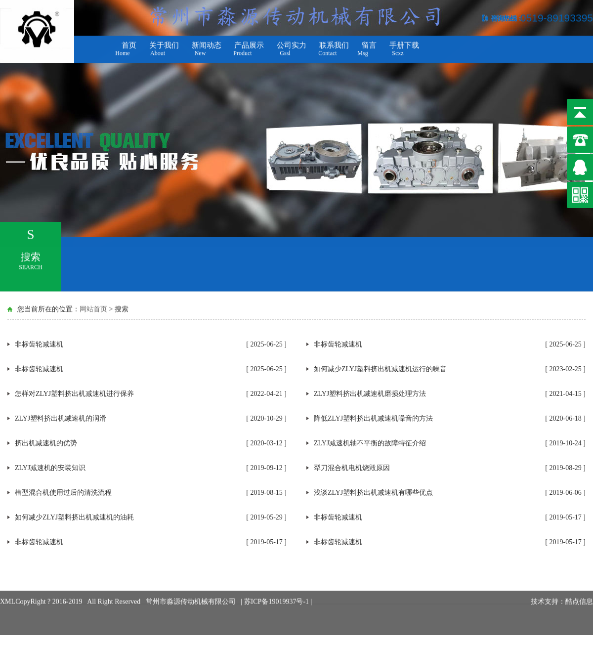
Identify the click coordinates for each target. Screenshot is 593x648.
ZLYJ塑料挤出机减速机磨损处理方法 (370, 393)
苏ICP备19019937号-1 (277, 591)
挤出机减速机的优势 (46, 443)
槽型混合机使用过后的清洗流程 (63, 492)
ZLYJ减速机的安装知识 (50, 468)
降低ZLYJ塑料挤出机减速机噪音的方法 (373, 418)
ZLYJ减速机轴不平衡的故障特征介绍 (370, 443)
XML (7, 591)
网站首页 (93, 308)
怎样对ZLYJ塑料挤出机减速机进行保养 (74, 393)
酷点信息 (579, 591)
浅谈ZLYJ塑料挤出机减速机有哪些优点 (373, 492)
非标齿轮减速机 (39, 344)
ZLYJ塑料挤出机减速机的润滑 (60, 418)
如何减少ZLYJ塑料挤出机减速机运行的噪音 (380, 369)
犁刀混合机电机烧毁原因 (352, 468)
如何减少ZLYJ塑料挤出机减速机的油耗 (74, 517)
